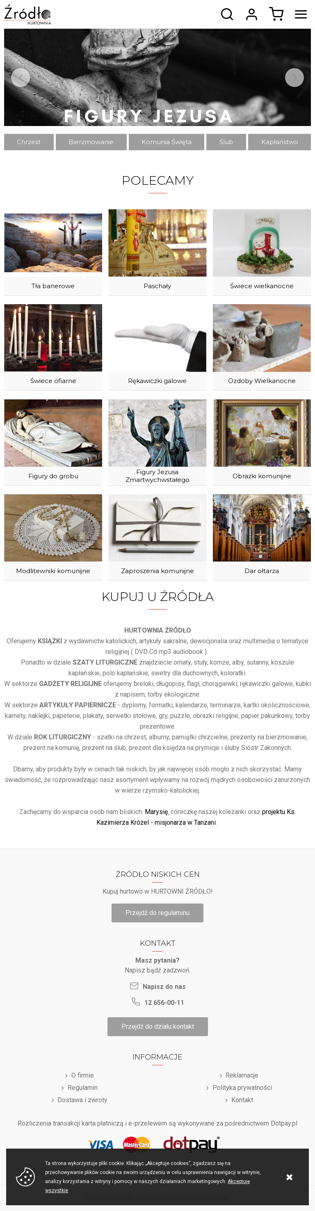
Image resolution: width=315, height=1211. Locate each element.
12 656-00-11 (164, 1003)
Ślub (226, 142)
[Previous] (20, 77)
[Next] (294, 77)
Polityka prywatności (242, 1088)
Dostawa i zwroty (82, 1100)
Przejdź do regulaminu (157, 913)
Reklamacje (242, 1075)
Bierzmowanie (91, 142)
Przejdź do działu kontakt (157, 1026)
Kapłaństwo (279, 142)
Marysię (156, 812)
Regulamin (83, 1088)
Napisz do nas (164, 987)
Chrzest (29, 142)
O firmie (82, 1075)
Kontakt (242, 1100)
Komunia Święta (167, 142)
